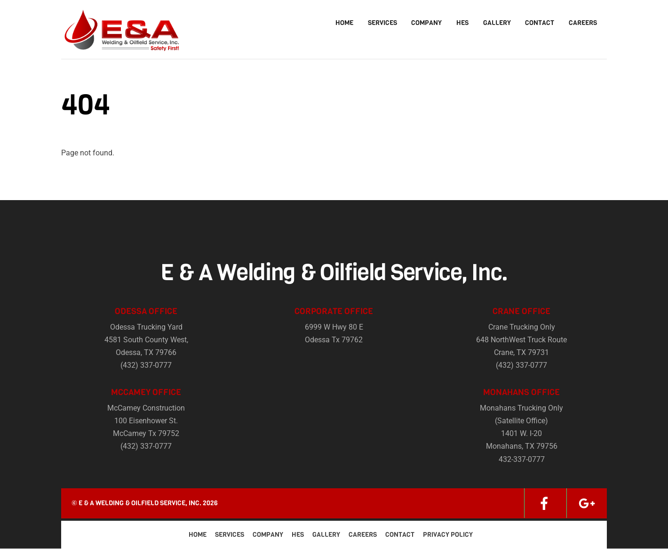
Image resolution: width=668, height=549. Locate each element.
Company (426, 22)
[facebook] (544, 503)
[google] (586, 503)
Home (344, 22)
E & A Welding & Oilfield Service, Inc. (140, 503)
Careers (583, 22)
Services (382, 22)
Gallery (497, 22)
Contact (539, 22)
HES (462, 22)
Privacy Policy (448, 535)
